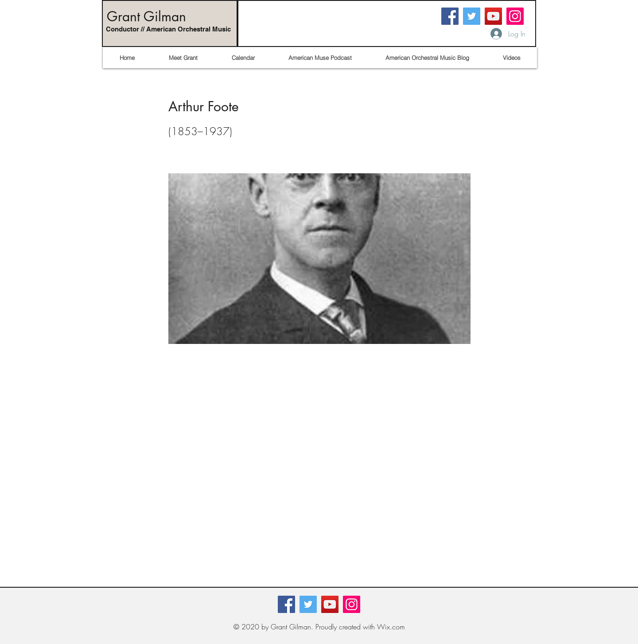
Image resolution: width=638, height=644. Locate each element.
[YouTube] (493, 16)
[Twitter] (471, 16)
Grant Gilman (146, 16)
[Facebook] (450, 16)
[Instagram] (515, 16)
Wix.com (391, 627)
